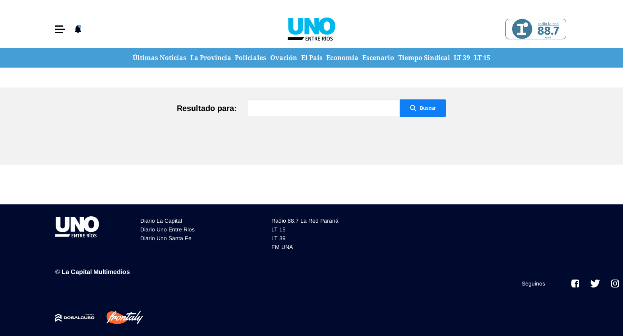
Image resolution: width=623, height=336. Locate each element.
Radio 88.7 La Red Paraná (305, 221)
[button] (60, 29)
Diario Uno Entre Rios (167, 229)
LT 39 (462, 57)
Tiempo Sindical (424, 57)
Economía (342, 57)
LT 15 (482, 57)
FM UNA (282, 247)
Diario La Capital (161, 221)
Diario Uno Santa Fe (166, 238)
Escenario (378, 57)
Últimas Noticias (159, 57)
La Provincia (210, 57)
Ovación (283, 57)
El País (312, 57)
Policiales (250, 57)
